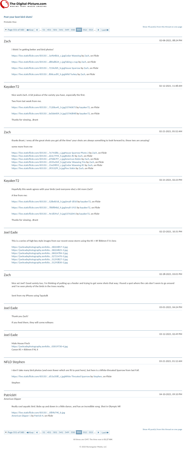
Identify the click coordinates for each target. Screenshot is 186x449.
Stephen (97, 376)
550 (73, 29)
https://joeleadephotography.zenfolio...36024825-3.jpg (40, 250)
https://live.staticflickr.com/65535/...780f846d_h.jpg (38, 207)
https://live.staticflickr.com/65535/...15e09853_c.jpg (38, 165)
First (29, 29)
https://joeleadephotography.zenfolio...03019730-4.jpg (40, 346)
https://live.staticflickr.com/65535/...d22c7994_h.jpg (38, 155)
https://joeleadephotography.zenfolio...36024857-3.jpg (40, 246)
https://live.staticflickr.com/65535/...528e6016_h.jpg (38, 201)
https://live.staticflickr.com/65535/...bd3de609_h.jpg (39, 113)
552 (85, 29)
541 (61, 29)
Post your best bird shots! (18, 17)
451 (49, 29)
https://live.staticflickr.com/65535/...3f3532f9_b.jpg (38, 168)
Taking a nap (71, 61)
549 (67, 29)
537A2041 (70, 213)
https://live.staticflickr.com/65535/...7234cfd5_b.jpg (38, 68)
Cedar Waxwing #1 (74, 165)
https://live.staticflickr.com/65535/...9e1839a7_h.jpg (38, 213)
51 (44, 29)
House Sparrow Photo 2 (77, 152)
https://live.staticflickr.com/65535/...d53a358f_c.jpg (38, 376)
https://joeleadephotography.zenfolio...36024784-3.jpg (40, 253)
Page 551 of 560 (16, 29)
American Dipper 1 (21, 415)
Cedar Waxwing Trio (75, 162)
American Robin (73, 158)
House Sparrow (72, 68)
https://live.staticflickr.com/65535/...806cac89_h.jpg (38, 74)
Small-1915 (70, 207)
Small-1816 (71, 201)
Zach (87, 55)
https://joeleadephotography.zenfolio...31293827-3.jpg (40, 259)
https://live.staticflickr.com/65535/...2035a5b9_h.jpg (38, 162)
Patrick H (38, 415)
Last (105, 29)
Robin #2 (69, 155)
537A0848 (71, 113)
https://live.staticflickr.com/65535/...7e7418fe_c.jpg (38, 152)
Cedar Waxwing (73, 55)
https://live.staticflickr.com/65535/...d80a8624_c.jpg (38, 61)
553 (91, 29)
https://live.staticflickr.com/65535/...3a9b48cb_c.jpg (38, 55)
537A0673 (70, 107)
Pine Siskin (69, 168)
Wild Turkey (71, 74)
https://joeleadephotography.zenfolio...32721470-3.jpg (40, 256)
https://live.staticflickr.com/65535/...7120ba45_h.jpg (38, 107)
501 (55, 29)
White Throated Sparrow (77, 376)
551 (79, 29)
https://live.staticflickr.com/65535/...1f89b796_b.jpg (38, 412)
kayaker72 (84, 107)
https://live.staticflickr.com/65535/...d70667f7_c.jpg (38, 158)
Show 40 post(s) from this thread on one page (162, 27)
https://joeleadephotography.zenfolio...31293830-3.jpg (40, 262)
